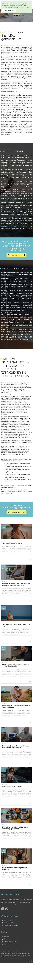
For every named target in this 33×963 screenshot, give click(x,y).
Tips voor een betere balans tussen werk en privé (16, 625)
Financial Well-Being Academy (15, 459)
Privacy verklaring (8, 943)
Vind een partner (8, 922)
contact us (13, 229)
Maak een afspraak (9, 921)
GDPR (5, 944)
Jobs (5, 938)
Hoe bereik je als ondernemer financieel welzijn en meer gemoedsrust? (15, 746)
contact (9, 490)
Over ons (6, 936)
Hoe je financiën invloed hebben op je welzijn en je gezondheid (15, 828)
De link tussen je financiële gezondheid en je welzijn (16, 868)
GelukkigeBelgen (6, 205)
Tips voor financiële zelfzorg (12, 543)
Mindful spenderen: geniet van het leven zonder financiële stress (15, 665)
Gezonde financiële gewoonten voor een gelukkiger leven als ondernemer (16, 584)
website (6, 213)
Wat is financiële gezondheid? (12, 786)
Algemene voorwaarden (10, 941)
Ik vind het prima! (9, 10)
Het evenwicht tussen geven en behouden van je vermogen (16, 706)
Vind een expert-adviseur (10, 924)
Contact (6, 940)
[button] (16, 255)
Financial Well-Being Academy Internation (16, 225)
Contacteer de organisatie (11, 925)
